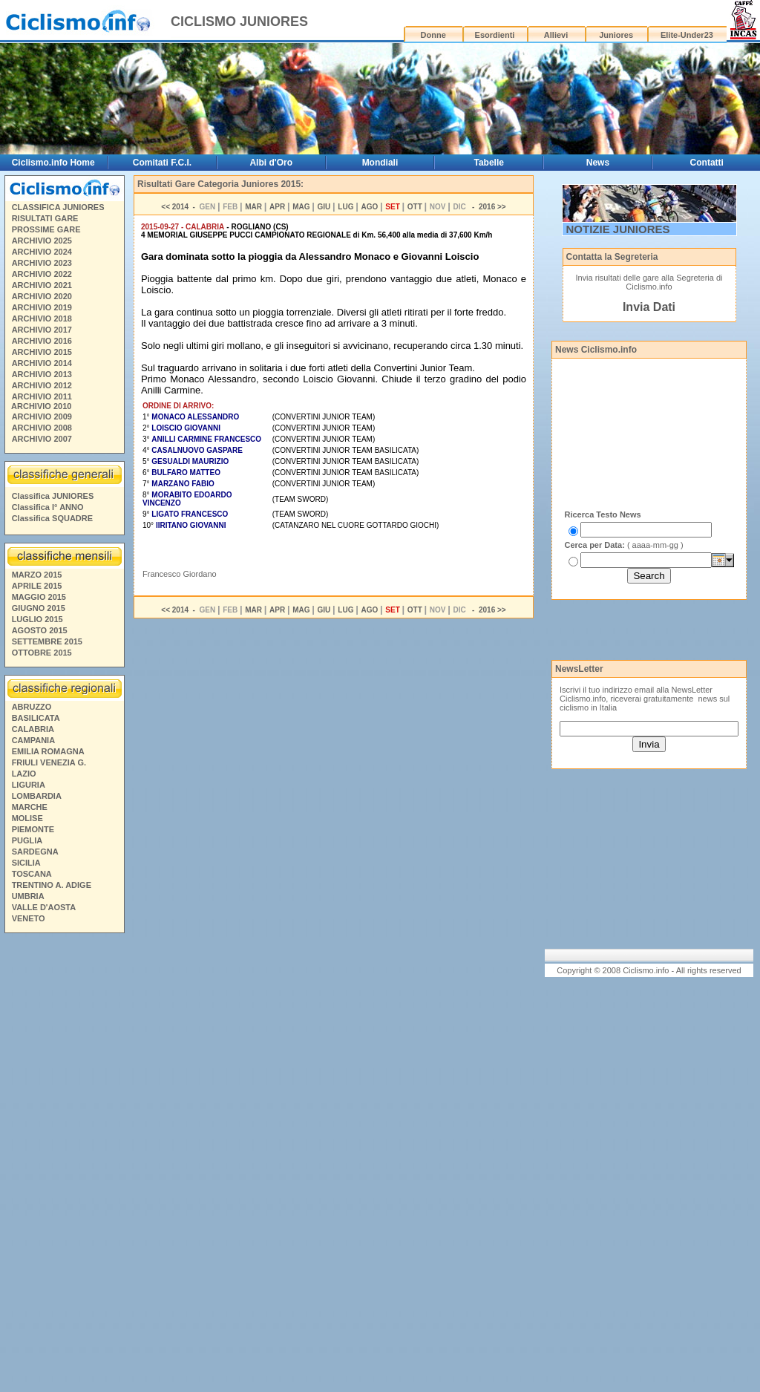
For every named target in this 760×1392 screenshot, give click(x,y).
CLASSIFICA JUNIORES (58, 207)
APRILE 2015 (37, 585)
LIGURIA (28, 784)
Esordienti (495, 34)
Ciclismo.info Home (53, 162)
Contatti (707, 162)
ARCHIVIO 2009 (42, 416)
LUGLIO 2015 (37, 619)
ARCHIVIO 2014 (42, 363)
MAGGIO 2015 (39, 596)
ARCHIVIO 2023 (42, 262)
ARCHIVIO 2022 (42, 273)
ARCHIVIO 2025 (42, 240)
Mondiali (380, 162)
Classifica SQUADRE (52, 518)
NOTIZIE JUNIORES (618, 229)
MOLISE (27, 818)
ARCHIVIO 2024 (42, 251)
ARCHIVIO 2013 (42, 374)
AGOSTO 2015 (40, 630)
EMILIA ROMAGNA (48, 751)
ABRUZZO (32, 706)
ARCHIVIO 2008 (42, 427)
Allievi (556, 34)
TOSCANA (32, 873)
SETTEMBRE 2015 (47, 641)
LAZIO (24, 773)
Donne (433, 34)
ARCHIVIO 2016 (42, 340)
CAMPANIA (33, 740)
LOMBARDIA (37, 795)
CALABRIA (33, 729)
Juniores (616, 34)
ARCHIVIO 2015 (42, 351)
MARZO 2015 (37, 574)
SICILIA (26, 862)
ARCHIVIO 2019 (42, 307)
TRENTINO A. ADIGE (51, 884)
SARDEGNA (35, 851)
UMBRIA (28, 896)
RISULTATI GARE (45, 218)
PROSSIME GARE (46, 229)
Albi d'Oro (270, 162)
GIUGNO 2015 (38, 608)
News (597, 162)
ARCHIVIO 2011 (42, 396)
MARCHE (30, 807)
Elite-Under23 (687, 34)
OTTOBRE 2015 (42, 652)
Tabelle (488, 162)
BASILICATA (36, 717)
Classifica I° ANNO (48, 507)
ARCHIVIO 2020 (42, 296)
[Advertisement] (63, 1165)
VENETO (28, 918)
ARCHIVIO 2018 (42, 318)
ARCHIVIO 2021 (42, 285)
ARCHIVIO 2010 (41, 406)
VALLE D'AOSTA (44, 907)
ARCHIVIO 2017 (42, 329)
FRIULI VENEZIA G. (49, 762)
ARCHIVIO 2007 (42, 438)
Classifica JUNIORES (53, 495)
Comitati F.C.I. (162, 162)
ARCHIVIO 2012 (42, 385)
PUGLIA (27, 840)
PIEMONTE (33, 829)
